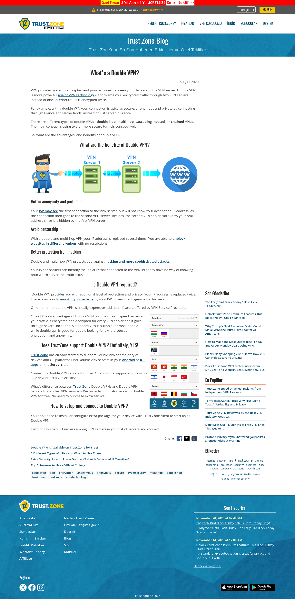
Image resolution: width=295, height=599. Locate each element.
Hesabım (267, 9)
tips (231, 460)
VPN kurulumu (211, 24)
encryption (66, 473)
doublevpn (39, 473)
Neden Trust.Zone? (162, 24)
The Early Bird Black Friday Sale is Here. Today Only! (233, 523)
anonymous (85, 473)
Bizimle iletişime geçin (82, 525)
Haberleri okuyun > (207, 566)
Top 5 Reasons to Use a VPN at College (58, 465)
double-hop (174, 473)
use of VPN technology (76, 95)
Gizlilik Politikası (32, 545)
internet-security (240, 478)
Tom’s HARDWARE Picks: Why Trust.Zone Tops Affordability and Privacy (232, 402)
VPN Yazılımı (29, 525)
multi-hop (156, 473)
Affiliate (25, 558)
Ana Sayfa (27, 518)
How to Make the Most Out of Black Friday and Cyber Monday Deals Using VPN (233, 343)
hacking (225, 478)
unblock (259, 460)
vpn (52, 473)
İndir (231, 24)
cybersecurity (137, 473)
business (251, 465)
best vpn (221, 460)
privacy (225, 474)
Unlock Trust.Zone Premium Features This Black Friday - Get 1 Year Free (233, 316)
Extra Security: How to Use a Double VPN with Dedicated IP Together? (80, 459)
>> (180, 2)
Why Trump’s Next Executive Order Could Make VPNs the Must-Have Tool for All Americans (233, 329)
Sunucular (249, 24)
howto (256, 474)
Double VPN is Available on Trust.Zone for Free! (64, 447)
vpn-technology (76, 477)
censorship (212, 465)
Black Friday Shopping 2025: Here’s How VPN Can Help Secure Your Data (235, 355)
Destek (268, 24)
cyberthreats (253, 468)
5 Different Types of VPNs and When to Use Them (66, 453)
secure (119, 473)
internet (210, 460)
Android (128, 360)
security (239, 465)
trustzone (38, 477)
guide (262, 465)
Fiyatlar (187, 24)
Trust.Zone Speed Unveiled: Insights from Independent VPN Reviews (233, 390)
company (226, 468)
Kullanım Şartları (32, 538)
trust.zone (55, 477)
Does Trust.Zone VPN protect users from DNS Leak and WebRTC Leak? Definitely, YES (234, 368)
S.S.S (67, 545)
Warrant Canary (32, 551)
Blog (67, 538)
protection (226, 465)
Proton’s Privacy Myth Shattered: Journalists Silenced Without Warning (235, 438)
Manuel (70, 551)
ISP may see (48, 211)
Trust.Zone (39, 355)
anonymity (104, 473)
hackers (214, 468)
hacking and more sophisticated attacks (137, 261)
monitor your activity (77, 299)
